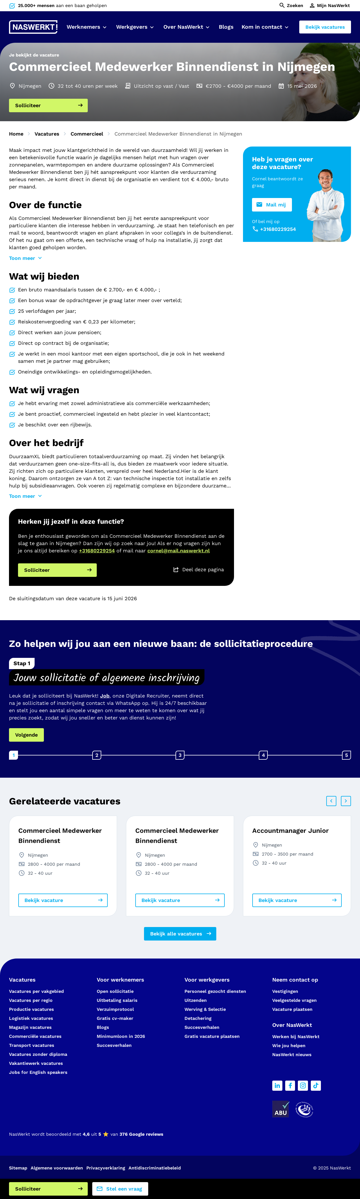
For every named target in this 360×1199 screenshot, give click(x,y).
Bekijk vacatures (325, 27)
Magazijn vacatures (30, 1027)
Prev (331, 801)
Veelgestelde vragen (294, 1000)
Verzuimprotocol (115, 1009)
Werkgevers (131, 27)
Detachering (198, 1018)
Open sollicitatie (115, 991)
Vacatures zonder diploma (38, 1054)
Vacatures (47, 134)
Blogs (226, 27)
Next (346, 801)
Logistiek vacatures (31, 1018)
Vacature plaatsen (292, 1009)
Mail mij (276, 205)
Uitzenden (195, 1000)
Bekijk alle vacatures (176, 934)
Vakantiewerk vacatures (36, 1063)
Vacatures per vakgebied (36, 991)
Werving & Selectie (205, 1009)
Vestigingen (285, 991)
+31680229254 (97, 551)
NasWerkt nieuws (292, 1054)
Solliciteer (28, 105)
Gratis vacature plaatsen (212, 1036)
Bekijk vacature (43, 900)
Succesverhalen (115, 1045)
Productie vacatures (31, 1009)
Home (16, 134)
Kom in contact (262, 27)
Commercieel (87, 134)
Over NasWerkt (183, 27)
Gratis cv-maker (115, 1018)
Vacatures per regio (31, 1000)
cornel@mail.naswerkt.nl (178, 551)
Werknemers (83, 27)
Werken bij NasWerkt (296, 1036)
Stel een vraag (124, 1189)
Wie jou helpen (288, 1045)
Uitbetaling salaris (117, 1000)
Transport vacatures (31, 1045)
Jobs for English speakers (38, 1072)
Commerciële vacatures (35, 1036)
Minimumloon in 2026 (121, 1036)
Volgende (26, 735)
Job (104, 696)
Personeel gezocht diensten (215, 991)
